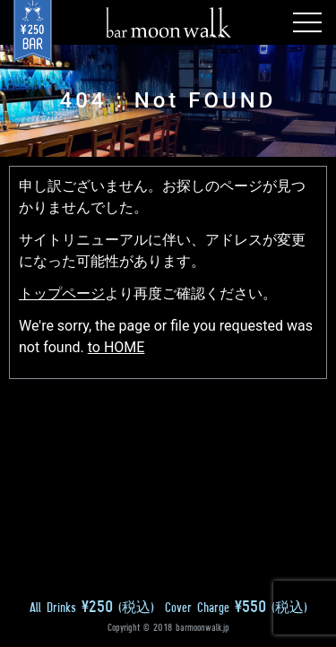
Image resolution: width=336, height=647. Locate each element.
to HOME (116, 347)
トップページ (62, 293)
